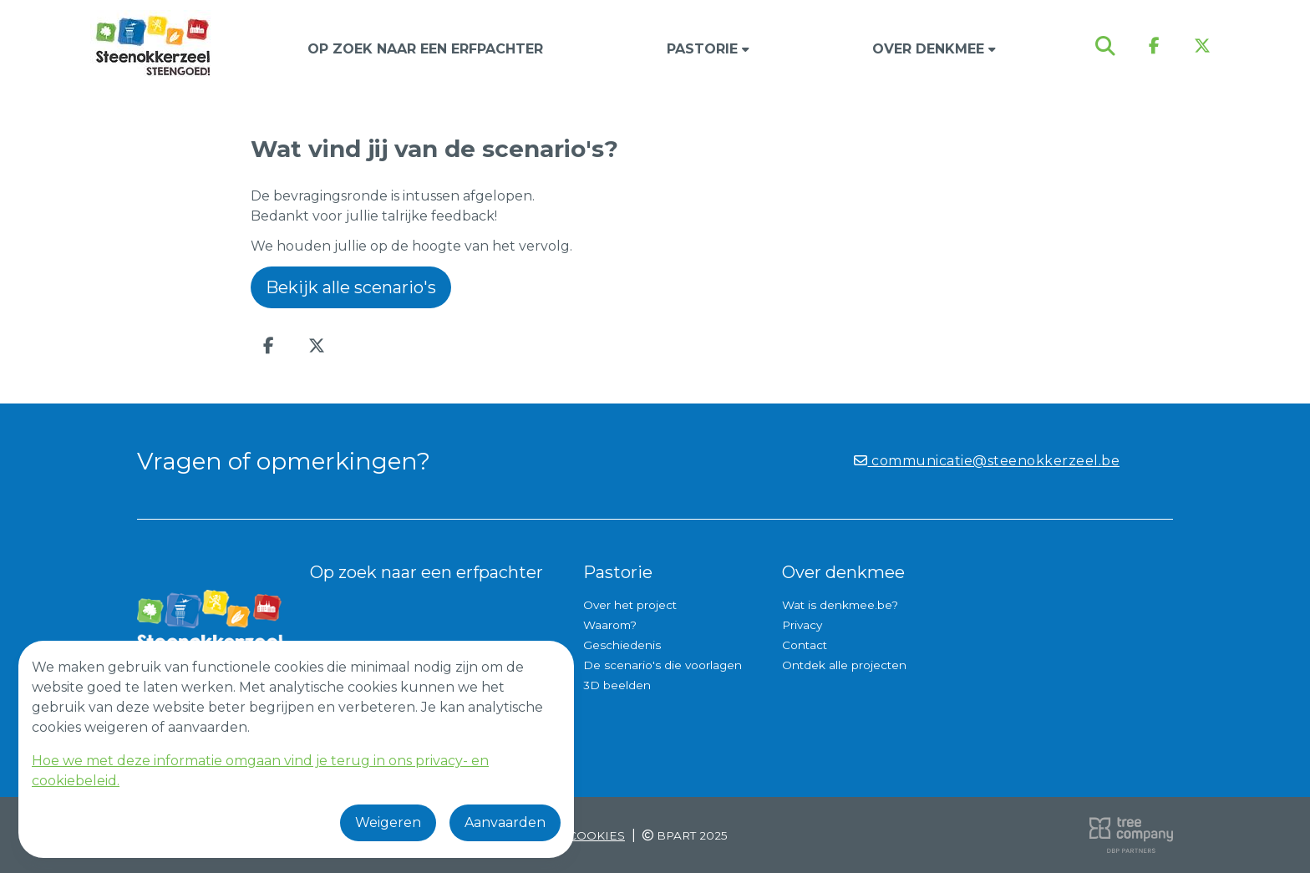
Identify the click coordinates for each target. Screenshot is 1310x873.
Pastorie (708, 49)
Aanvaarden (505, 822)
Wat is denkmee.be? (840, 605)
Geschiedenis (622, 645)
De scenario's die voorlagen (662, 665)
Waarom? (610, 625)
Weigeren (388, 822)
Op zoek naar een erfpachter (425, 49)
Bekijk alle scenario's (351, 287)
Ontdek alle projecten (844, 665)
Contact (804, 645)
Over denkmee (934, 49)
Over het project (630, 605)
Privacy (802, 625)
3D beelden (617, 685)
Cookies (596, 835)
